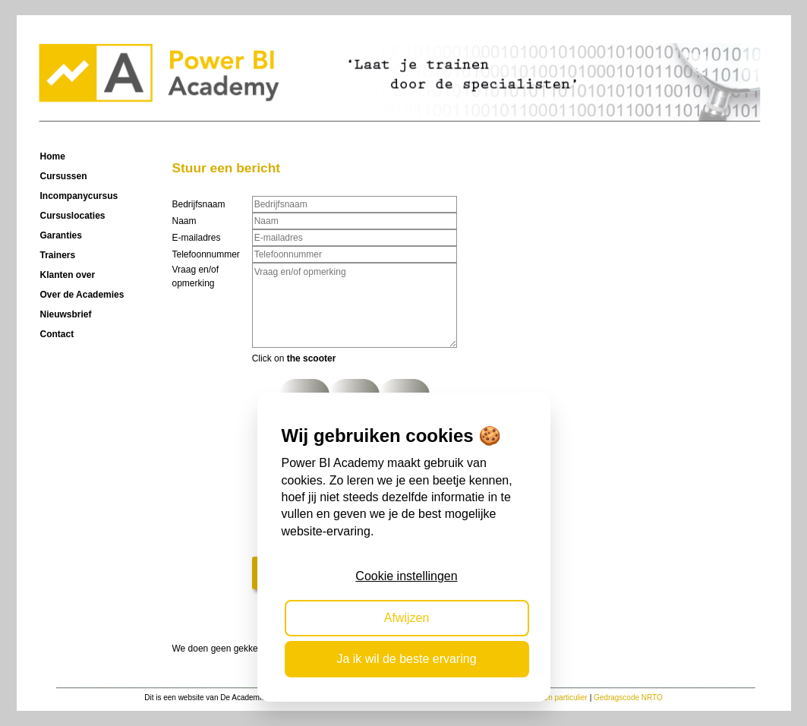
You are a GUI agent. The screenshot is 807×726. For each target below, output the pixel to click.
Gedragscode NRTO (628, 697)
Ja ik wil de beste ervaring (406, 658)
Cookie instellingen (406, 576)
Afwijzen (407, 617)
